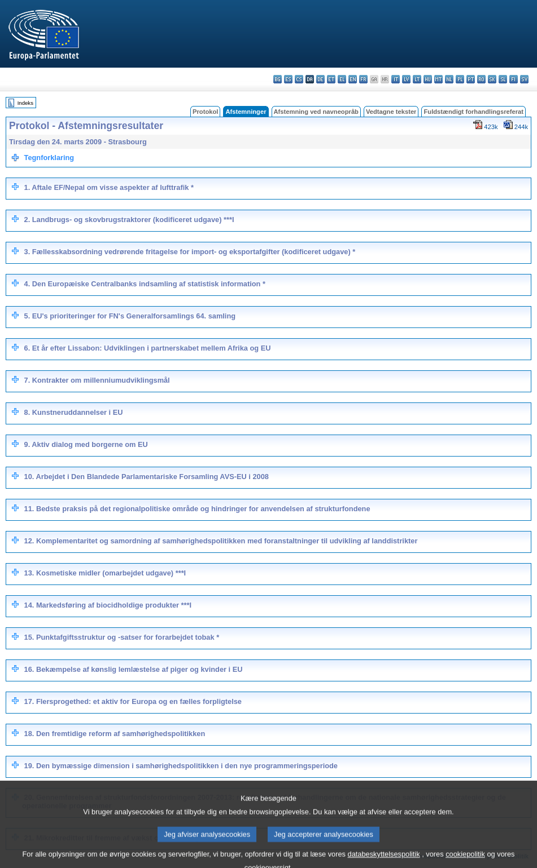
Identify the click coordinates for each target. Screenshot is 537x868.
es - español (288, 79)
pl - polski (460, 79)
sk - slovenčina (492, 79)
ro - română (481, 79)
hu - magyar (428, 79)
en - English (352, 79)
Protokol (205, 111)
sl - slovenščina (503, 79)
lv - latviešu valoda (406, 79)
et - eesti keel (331, 79)
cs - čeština (299, 79)
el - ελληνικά (342, 79)
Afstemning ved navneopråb (316, 111)
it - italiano (395, 79)
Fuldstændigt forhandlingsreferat (473, 111)
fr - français (363, 79)
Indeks (25, 103)
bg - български (277, 79)
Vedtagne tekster (391, 111)
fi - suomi (513, 79)
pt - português (470, 79)
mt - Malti (438, 79)
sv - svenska (524, 79)
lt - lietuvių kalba (417, 79)
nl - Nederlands (449, 79)
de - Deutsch (320, 79)
